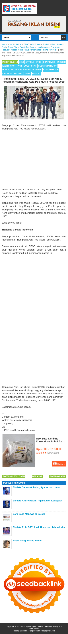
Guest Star (30, 66)
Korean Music (51, 70)
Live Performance (12, 74)
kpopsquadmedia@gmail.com (42, 631)
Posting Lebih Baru (14, 476)
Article (30, 62)
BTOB (38, 62)
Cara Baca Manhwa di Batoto (29, 514)
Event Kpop (8, 66)
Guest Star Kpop (47, 66)
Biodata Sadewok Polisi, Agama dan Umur (36, 487)
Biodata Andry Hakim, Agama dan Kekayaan (37, 500)
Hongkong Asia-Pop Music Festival (22, 70)
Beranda (37, 476)
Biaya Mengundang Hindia (27, 540)
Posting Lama (57, 476)
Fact (19, 66)
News (28, 74)
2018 (21, 62)
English (61, 62)
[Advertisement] (34, 159)
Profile (36, 74)
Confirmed (49, 62)
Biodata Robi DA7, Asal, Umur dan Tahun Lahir (39, 527)
